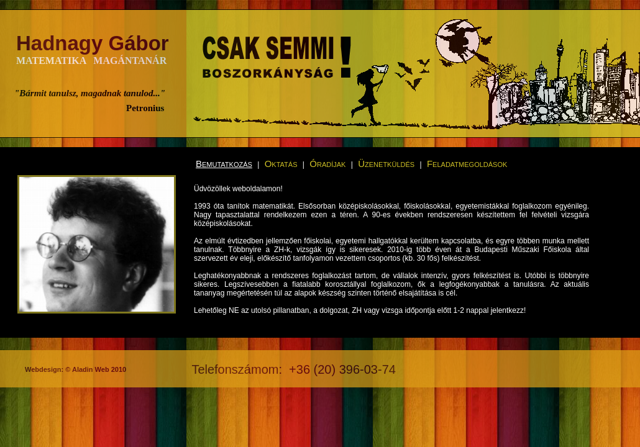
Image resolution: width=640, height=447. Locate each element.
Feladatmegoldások (467, 163)
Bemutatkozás (224, 163)
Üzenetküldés (386, 163)
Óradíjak (327, 163)
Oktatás (281, 163)
